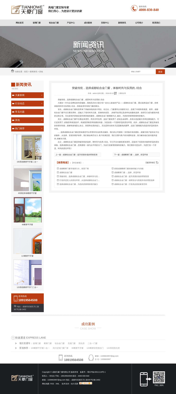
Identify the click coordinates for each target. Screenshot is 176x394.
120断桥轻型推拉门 (95, 348)
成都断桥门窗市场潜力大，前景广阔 (74, 169)
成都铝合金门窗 (66, 172)
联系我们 (156, 23)
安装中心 (105, 23)
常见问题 (19, 112)
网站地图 (45, 384)
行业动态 (19, 103)
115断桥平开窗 (27, 256)
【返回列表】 (150, 163)
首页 (26, 72)
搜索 (160, 72)
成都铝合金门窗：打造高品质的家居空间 (130, 184)
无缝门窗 (72, 343)
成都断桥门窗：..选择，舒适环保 (134, 155)
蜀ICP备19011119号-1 (96, 372)
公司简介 (139, 23)
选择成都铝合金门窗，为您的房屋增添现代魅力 (79, 184)
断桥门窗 (48, 343)
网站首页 (20, 23)
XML (58, 384)
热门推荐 (19, 128)
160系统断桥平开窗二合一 (27, 162)
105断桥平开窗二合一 (40, 348)
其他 (41, 72)
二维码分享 (122, 93)
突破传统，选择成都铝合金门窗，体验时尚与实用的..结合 (80, 176)
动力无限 (74, 384)
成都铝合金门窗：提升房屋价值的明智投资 (80, 155)
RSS (52, 384)
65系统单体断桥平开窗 (27, 193)
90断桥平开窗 (27, 224)
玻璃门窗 (37, 23)
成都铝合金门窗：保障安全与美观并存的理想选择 (134, 180)
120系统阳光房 (113, 348)
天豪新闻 (19, 95)
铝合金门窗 (54, 23)
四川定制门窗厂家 (60, 348)
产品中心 (71, 23)
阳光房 (82, 343)
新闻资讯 (122, 23)
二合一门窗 (92, 343)
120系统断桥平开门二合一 (27, 287)
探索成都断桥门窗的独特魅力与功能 (128, 169)
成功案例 (88, 23)
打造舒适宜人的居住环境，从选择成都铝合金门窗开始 (80, 180)
